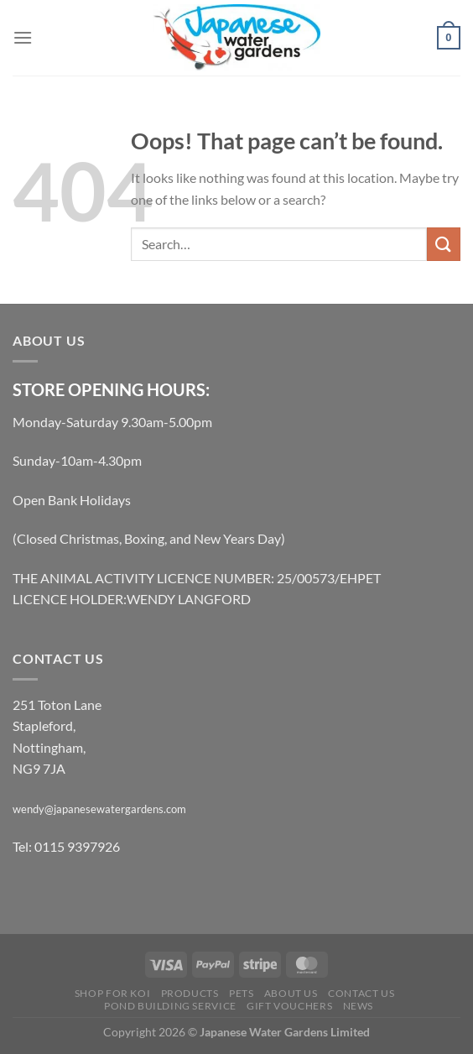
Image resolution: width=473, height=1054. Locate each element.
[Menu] (23, 37)
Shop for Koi (112, 993)
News (358, 1005)
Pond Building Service (170, 1005)
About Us (291, 993)
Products (190, 993)
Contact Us (361, 993)
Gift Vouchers (289, 1005)
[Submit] (443, 243)
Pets (241, 993)
